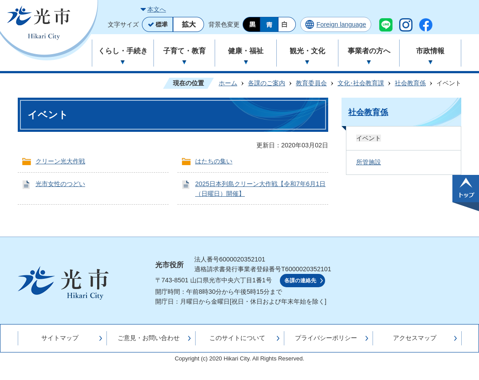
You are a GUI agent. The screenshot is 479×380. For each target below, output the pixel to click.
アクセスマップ (414, 337)
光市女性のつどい (60, 183)
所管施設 (368, 162)
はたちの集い (213, 161)
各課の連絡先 (300, 280)
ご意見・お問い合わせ (149, 337)
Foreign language (341, 24)
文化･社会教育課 (361, 83)
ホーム (228, 83)
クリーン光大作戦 (60, 161)
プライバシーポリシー (326, 337)
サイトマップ (60, 337)
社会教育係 (410, 83)
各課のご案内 (266, 83)
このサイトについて (237, 337)
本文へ (156, 9)
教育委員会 (311, 83)
